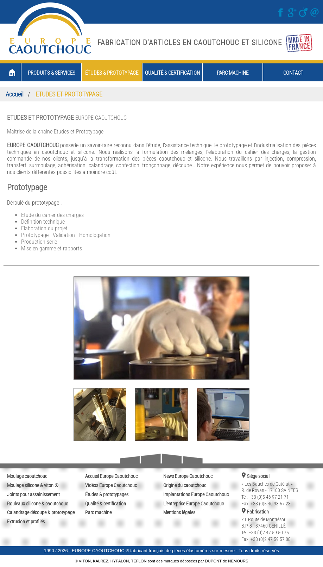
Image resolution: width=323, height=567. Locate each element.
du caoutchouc (184, 485)
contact (293, 73)
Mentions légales (179, 513)
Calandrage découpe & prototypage (41, 513)
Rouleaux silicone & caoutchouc (37, 504)
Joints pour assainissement (33, 495)
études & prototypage (111, 73)
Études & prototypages (106, 495)
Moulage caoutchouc (27, 476)
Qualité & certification (105, 504)
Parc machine (98, 513)
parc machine (232, 73)
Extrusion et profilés (26, 522)
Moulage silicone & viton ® (32, 485)
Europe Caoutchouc (111, 476)
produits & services (51, 73)
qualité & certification (172, 73)
